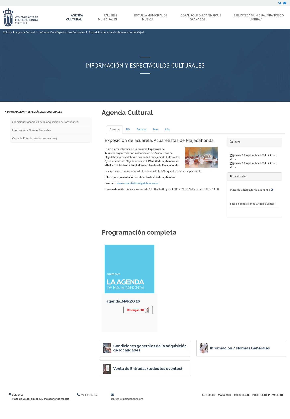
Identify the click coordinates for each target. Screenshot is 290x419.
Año (167, 129)
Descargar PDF (138, 310)
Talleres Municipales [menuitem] (107, 17)
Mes (155, 129)
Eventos (114, 129)
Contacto (208, 395)
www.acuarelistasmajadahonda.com (138, 183)
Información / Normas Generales (31, 130)
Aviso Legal (242, 395)
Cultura (7, 32)
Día (128, 129)
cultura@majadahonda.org (127, 399)
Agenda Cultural (25, 32)
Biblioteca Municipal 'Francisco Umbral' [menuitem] (258, 17)
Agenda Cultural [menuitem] (74, 17)
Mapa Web (224, 395)
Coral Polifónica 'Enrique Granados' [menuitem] (200, 17)
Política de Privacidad (267, 395)
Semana (141, 129)
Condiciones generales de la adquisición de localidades (45, 122)
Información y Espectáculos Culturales (62, 32)
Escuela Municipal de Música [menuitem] (150, 17)
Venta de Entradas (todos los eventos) (34, 138)
